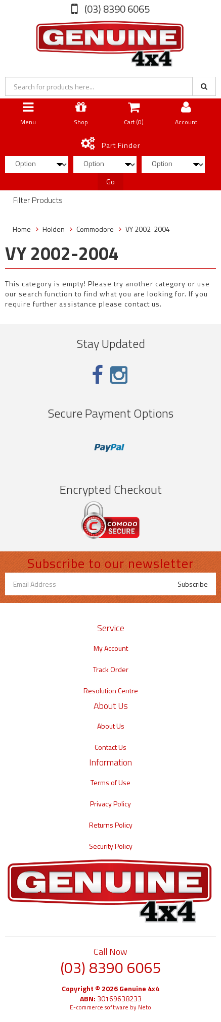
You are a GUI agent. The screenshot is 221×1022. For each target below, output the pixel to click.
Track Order (110, 669)
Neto (144, 1007)
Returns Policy (110, 825)
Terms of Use (110, 782)
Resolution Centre (110, 690)
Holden (53, 229)
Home (22, 229)
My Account (111, 648)
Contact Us (110, 747)
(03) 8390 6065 (116, 9)
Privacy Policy (110, 803)
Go (110, 181)
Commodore (95, 229)
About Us (110, 726)
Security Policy (110, 846)
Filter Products (38, 200)
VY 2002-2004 (147, 229)
